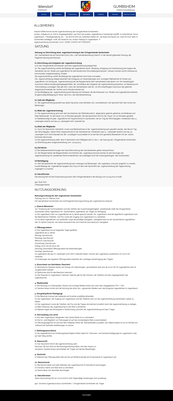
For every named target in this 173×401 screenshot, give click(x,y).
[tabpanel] (50, 6)
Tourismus (72, 14)
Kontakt (86, 395)
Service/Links (129, 14)
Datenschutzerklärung (126, 10)
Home (43, 14)
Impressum (42, 10)
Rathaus (58, 14)
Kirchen (115, 14)
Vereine (101, 14)
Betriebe (86, 14)
